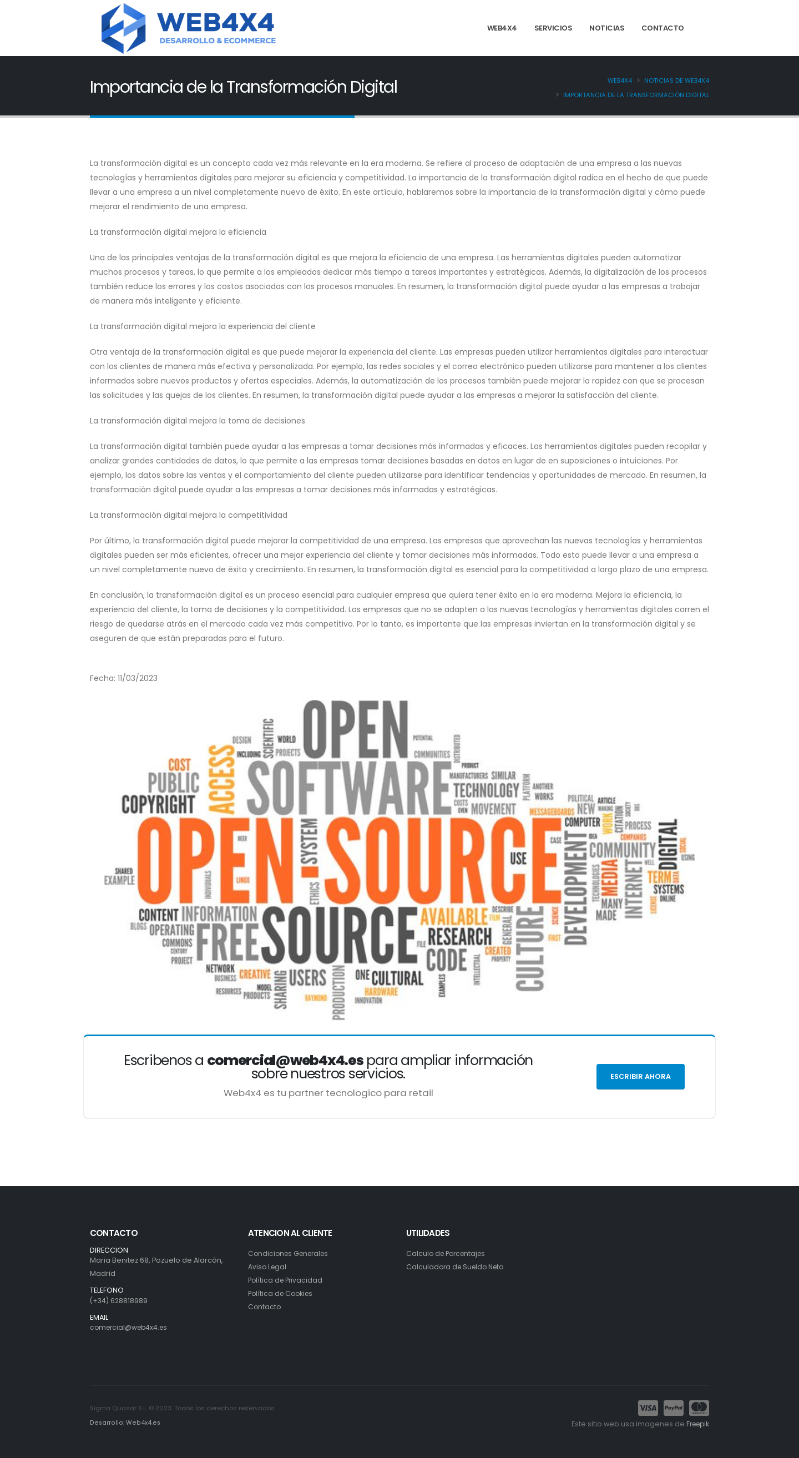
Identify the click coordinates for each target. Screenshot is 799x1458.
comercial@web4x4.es (131, 1327)
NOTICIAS (606, 28)
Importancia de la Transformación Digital (636, 94)
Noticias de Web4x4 (676, 80)
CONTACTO (662, 28)
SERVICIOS (553, 28)
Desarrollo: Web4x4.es (124, 1422)
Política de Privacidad (287, 1280)
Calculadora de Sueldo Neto (457, 1267)
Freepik (696, 1424)
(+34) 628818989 (119, 1300)
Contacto (265, 1306)
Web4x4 (620, 80)
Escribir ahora (640, 1076)
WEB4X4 (502, 28)
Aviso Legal (268, 1267)
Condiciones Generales (291, 1253)
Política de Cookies (282, 1293)
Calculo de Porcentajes (448, 1253)
